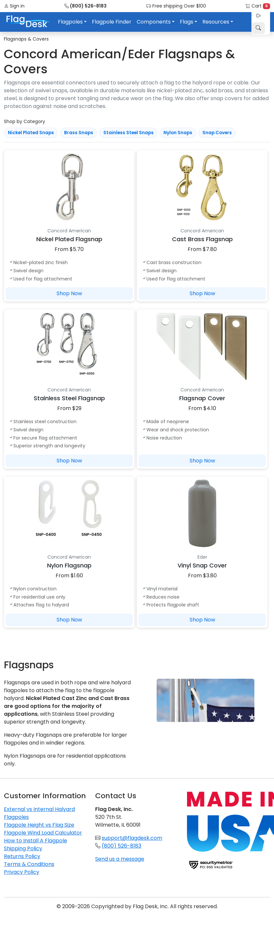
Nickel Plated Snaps (31, 133)
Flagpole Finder (111, 22)
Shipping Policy (23, 848)
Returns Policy (22, 856)
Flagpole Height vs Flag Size (39, 825)
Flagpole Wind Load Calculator (43, 832)
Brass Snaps (78, 133)
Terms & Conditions (29, 864)
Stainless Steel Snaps (128, 133)
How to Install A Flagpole (35, 840)
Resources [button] (215, 22)
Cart (258, 6)
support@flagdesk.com (132, 838)
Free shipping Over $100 (176, 6)
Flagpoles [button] (70, 22)
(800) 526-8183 (85, 6)
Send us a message (119, 859)
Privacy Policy (21, 872)
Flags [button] (186, 22)
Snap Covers (217, 133)
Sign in (14, 6)
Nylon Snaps (177, 133)
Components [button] (154, 22)
